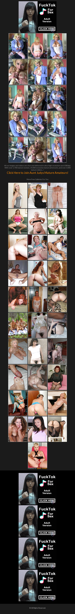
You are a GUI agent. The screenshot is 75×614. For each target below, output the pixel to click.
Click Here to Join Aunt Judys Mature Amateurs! (37, 172)
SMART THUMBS (42, 468)
